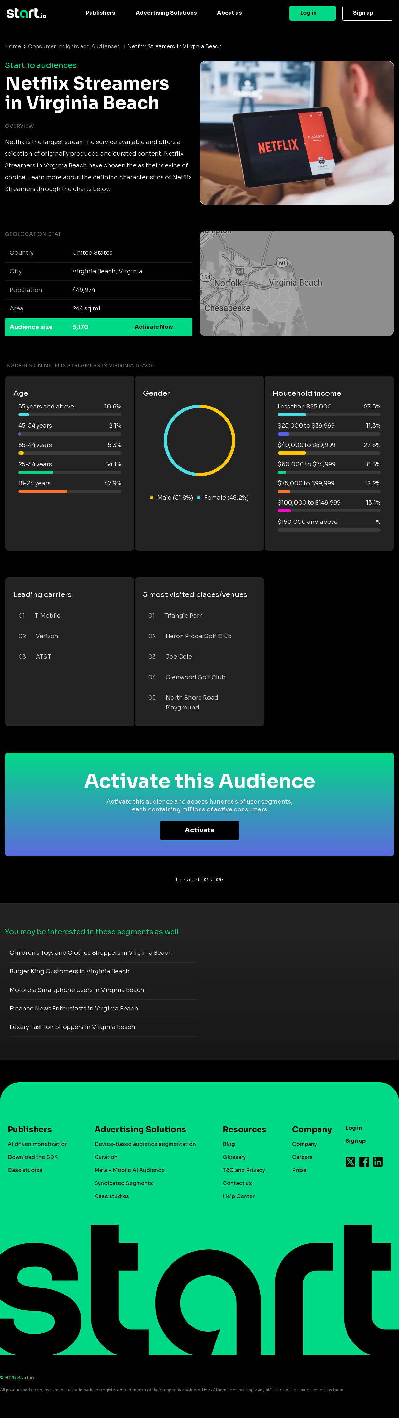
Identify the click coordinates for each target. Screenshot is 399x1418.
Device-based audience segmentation (145, 1144)
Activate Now (154, 326)
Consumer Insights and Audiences (74, 46)
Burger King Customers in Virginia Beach (70, 971)
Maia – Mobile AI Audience (130, 1170)
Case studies (25, 1170)
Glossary (234, 1157)
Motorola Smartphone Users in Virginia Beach (77, 990)
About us (229, 12)
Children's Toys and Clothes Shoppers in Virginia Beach (91, 952)
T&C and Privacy (244, 1170)
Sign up (363, 12)
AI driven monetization (38, 1144)
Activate (199, 830)
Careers (302, 1157)
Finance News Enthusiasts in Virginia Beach (74, 1008)
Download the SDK (33, 1157)
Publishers (100, 12)
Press (299, 1170)
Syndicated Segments (124, 1183)
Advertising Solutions (166, 12)
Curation (106, 1157)
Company (309, 1130)
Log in (308, 12)
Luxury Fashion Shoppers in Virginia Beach (72, 1027)
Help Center (239, 1196)
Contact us (237, 1183)
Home (13, 46)
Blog (229, 1144)
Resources (244, 1130)
